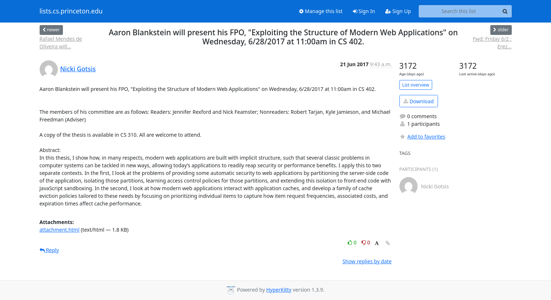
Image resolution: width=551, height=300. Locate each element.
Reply (49, 250)
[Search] (505, 11)
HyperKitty (278, 289)
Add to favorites (422, 136)
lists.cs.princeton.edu (71, 11)
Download (418, 101)
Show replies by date (366, 261)
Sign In (364, 11)
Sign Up (398, 11)
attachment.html (60, 229)
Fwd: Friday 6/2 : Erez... (492, 42)
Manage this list (321, 11)
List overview (415, 85)
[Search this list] (459, 11)
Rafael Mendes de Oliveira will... (61, 42)
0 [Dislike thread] (366, 242)
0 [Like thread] (353, 242)
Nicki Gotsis (78, 68)
